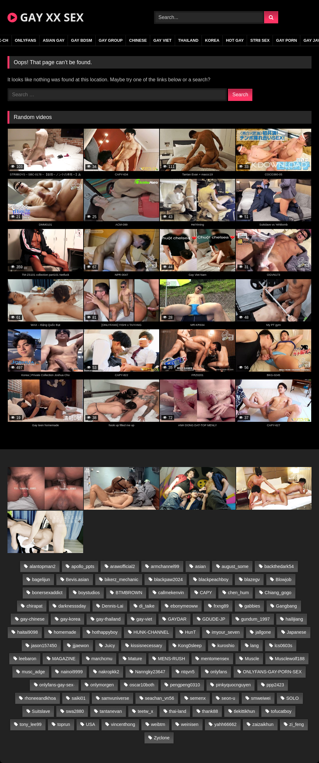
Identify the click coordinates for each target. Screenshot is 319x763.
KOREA (212, 40)
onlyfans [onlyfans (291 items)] (218, 671)
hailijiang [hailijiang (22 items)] (294, 619)
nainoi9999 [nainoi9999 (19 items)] (72, 671)
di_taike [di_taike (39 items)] (147, 605)
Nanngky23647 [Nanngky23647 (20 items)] (150, 671)
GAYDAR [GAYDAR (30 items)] (177, 619)
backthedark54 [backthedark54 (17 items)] (279, 566)
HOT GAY (235, 40)
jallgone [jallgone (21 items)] (263, 632)
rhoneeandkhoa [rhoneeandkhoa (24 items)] (40, 698)
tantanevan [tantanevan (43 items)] (111, 711)
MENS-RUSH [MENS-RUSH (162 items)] (171, 658)
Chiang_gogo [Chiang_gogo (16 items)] (278, 592)
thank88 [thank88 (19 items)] (210, 711)
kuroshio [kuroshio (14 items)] (225, 645)
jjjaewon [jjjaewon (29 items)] (81, 645)
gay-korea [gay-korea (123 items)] (70, 619)
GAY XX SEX (45, 17)
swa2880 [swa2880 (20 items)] (75, 711)
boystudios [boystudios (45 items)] (89, 592)
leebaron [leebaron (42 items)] (27, 658)
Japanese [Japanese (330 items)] (296, 632)
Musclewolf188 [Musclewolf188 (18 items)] (290, 658)
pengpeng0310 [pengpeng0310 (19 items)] (185, 684)
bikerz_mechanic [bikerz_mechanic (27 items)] (121, 579)
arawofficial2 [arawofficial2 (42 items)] (122, 566)
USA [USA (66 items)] (90, 724)
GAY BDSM (81, 40)
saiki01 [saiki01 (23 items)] (79, 698)
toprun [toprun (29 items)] (63, 724)
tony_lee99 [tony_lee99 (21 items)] (30, 724)
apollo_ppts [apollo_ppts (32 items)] (82, 566)
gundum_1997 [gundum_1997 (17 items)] (255, 619)
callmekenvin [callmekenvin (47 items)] (171, 592)
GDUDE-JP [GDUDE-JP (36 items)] (214, 619)
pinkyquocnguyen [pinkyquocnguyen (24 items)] (233, 684)
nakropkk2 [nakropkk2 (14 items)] (108, 671)
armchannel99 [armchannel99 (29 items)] (165, 566)
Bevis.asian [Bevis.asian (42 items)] (77, 579)
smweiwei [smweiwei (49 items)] (260, 698)
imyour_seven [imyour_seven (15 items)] (226, 632)
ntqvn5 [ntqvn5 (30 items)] (187, 671)
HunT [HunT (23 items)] (190, 632)
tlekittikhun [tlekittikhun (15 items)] (244, 711)
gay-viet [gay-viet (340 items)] (144, 619)
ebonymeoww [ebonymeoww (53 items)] (184, 605)
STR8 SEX (259, 40)
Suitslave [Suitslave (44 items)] (41, 711)
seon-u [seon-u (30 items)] (228, 698)
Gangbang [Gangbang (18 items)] (286, 605)
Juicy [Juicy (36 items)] (110, 645)
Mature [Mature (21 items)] (135, 658)
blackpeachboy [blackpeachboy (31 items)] (214, 579)
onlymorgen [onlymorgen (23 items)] (102, 684)
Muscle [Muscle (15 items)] (252, 658)
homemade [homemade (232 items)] (65, 632)
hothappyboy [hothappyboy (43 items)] (104, 632)
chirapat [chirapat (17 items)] (34, 605)
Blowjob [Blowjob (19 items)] (283, 579)
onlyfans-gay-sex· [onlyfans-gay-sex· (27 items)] (56, 684)
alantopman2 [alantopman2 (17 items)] (42, 566)
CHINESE (138, 40)
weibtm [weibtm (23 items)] (158, 724)
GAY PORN (286, 40)
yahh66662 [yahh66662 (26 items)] (225, 724)
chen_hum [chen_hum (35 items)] (238, 592)
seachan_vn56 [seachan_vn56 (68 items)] (159, 698)
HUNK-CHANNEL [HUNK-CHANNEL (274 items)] (151, 632)
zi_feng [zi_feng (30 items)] (296, 724)
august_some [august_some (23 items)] (234, 566)
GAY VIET (162, 40)
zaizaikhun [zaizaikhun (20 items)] (263, 724)
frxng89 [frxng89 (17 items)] (221, 605)
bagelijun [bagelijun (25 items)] (41, 579)
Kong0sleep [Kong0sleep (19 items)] (190, 645)
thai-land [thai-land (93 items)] (177, 711)
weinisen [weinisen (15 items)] (189, 724)
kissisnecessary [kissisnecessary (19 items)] (146, 645)
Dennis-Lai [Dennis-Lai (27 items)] (112, 605)
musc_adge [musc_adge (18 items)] (33, 671)
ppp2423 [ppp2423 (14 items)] (275, 684)
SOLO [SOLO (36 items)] (292, 698)
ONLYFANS (25, 40)
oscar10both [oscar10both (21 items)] (142, 684)
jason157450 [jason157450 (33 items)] (44, 645)
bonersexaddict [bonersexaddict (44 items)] (47, 592)
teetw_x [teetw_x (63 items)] (145, 711)
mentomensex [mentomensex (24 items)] (215, 658)
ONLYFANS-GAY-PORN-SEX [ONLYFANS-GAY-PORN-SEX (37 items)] (272, 671)
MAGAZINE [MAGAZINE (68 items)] (63, 658)
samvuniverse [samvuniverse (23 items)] (115, 698)
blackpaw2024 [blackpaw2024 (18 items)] (168, 579)
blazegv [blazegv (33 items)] (252, 579)
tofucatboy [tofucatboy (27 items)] (281, 711)
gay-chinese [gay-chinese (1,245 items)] (32, 619)
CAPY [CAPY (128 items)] (206, 592)
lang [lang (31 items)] (254, 645)
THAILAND (188, 40)
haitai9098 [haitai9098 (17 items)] (27, 632)
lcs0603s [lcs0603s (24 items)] (283, 645)
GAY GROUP (111, 40)
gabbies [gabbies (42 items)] (252, 605)
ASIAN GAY (53, 40)
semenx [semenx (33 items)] (198, 698)
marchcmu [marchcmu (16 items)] (101, 658)
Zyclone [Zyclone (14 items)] (161, 737)
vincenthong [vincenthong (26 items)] (123, 724)
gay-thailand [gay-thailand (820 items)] (108, 619)
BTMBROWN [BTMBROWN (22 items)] (129, 592)
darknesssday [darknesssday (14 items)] (72, 605)
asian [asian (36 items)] (200, 566)
